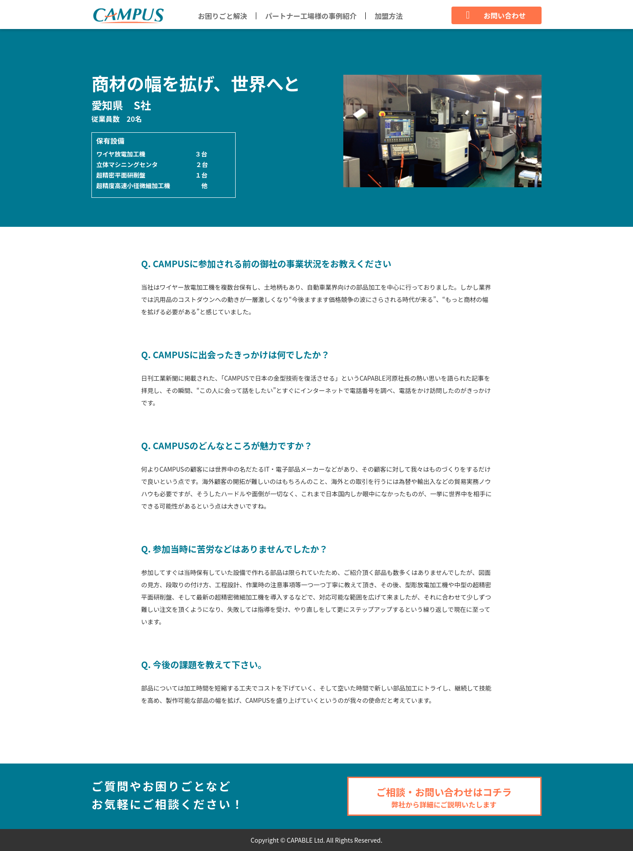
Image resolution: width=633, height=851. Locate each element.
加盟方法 (389, 16)
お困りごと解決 (222, 16)
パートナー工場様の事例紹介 (311, 16)
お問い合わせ (496, 15)
